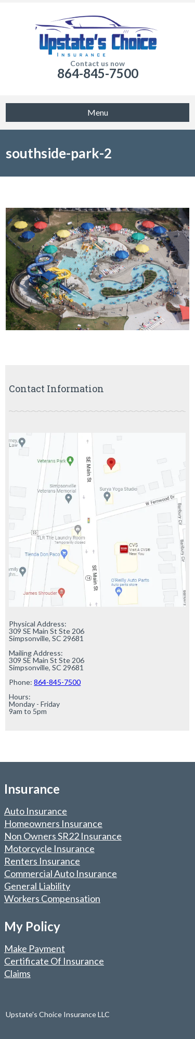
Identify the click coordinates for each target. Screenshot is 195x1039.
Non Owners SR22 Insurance (63, 836)
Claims (17, 973)
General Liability (37, 886)
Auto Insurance (35, 811)
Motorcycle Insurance (49, 848)
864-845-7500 (97, 73)
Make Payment (34, 948)
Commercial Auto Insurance (60, 873)
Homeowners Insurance (53, 823)
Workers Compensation (52, 898)
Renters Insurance (42, 861)
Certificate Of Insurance (54, 961)
